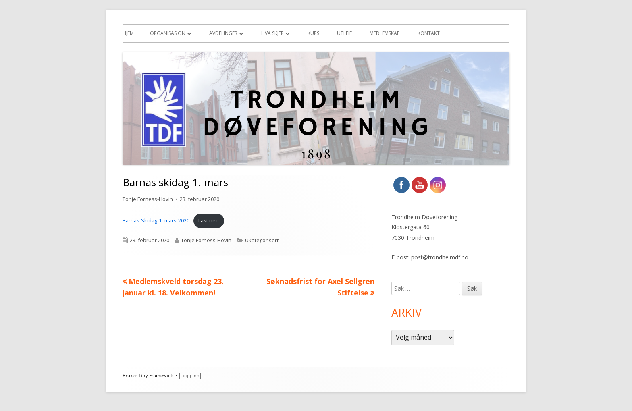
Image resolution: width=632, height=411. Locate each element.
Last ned (208, 220)
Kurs (313, 33)
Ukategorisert (262, 240)
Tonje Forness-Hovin (148, 199)
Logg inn (190, 375)
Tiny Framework (156, 375)
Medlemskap (385, 33)
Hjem (128, 33)
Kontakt (429, 33)
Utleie (344, 33)
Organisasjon (167, 33)
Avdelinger (223, 33)
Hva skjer (272, 33)
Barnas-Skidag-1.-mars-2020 (156, 220)
